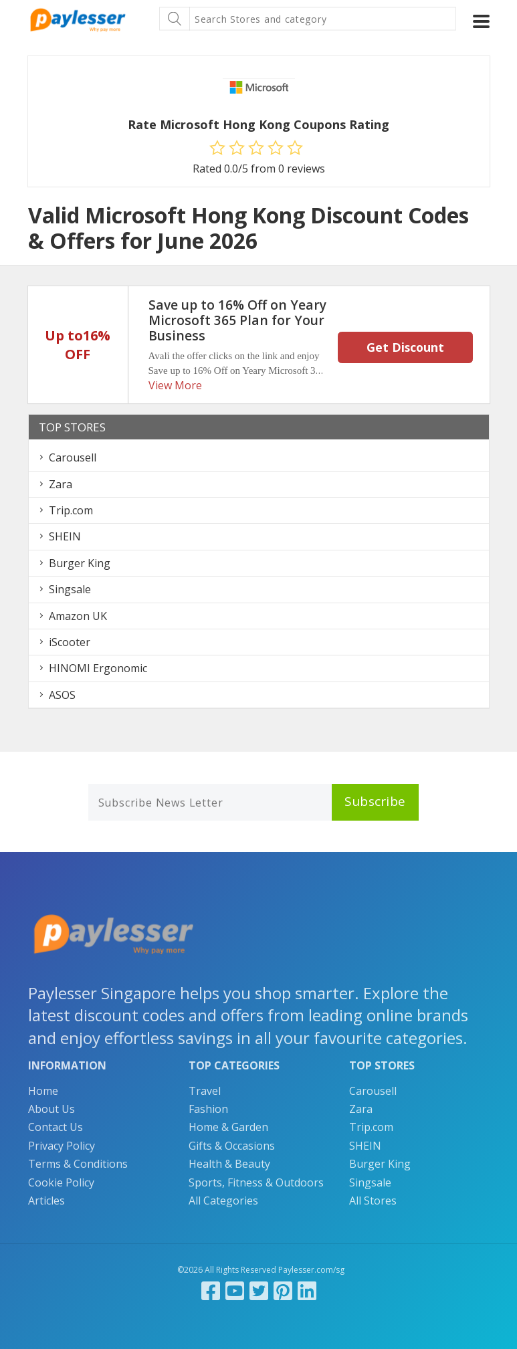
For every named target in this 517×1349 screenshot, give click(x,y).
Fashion (208, 1109)
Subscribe (375, 801)
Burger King (79, 563)
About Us (51, 1109)
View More (175, 385)
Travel (205, 1090)
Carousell (72, 457)
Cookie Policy (61, 1182)
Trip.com (71, 510)
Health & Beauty (229, 1163)
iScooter (69, 642)
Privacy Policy (61, 1145)
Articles (46, 1200)
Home (43, 1090)
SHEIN (65, 536)
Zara (60, 484)
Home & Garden (228, 1127)
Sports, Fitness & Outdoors (256, 1182)
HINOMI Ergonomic (98, 668)
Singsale (70, 589)
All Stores (373, 1200)
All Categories (223, 1200)
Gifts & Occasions (232, 1145)
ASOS (62, 695)
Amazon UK (78, 616)
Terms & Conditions (78, 1163)
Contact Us (55, 1127)
